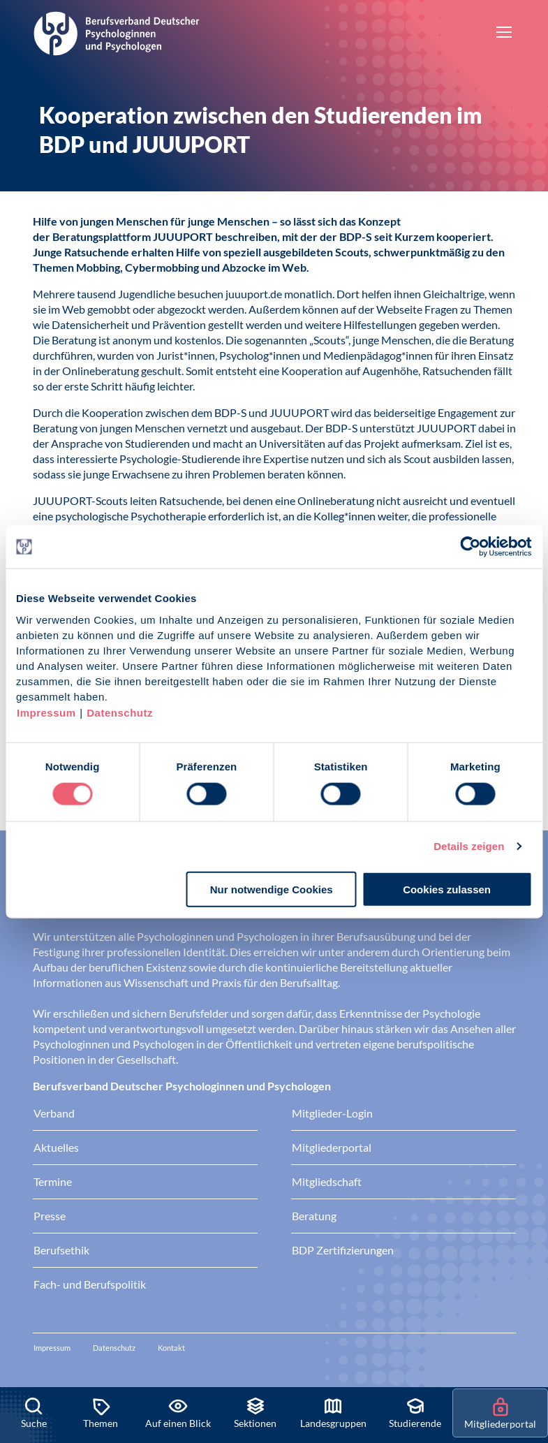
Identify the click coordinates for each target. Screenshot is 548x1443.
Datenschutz (120, 712)
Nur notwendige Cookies (271, 889)
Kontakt (171, 1347)
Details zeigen (469, 846)
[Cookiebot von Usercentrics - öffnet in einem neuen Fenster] (471, 547)
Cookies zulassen (447, 889)
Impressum (46, 712)
